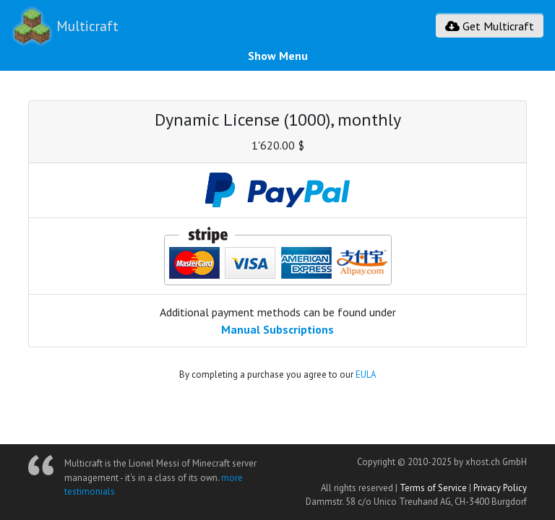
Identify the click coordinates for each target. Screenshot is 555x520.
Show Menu (278, 55)
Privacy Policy (500, 488)
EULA (366, 374)
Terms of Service (433, 488)
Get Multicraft (489, 26)
